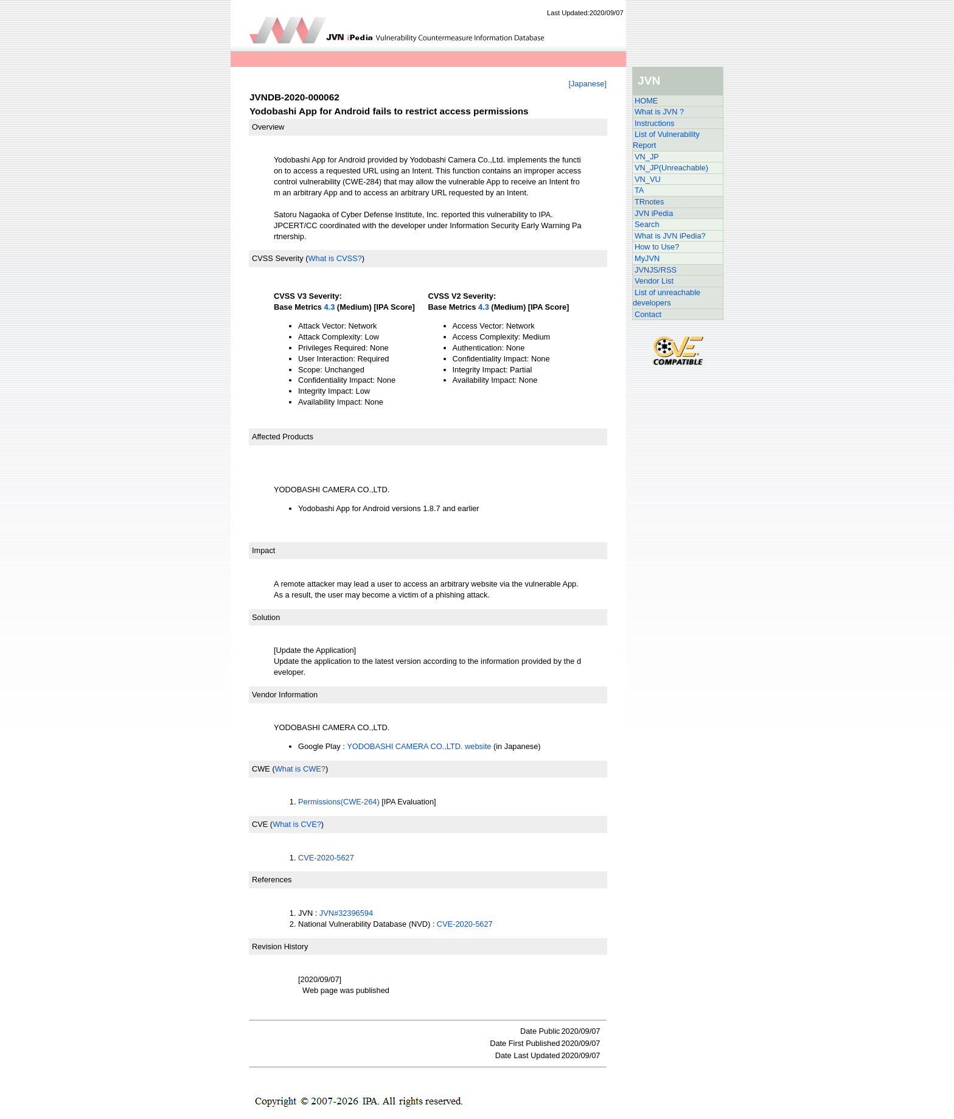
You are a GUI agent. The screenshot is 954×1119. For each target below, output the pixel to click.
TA (639, 190)
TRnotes (649, 201)
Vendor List (654, 280)
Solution (266, 617)
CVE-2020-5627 (326, 857)
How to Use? (657, 246)
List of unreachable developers (666, 298)
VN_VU (648, 179)
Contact (648, 314)
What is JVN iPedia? (670, 235)
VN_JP (647, 156)
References (271, 879)
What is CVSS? (334, 258)
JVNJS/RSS (656, 269)
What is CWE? (300, 768)
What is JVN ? (659, 111)
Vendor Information (285, 694)
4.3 (329, 307)
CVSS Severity (278, 258)
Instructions (654, 123)
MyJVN (647, 258)
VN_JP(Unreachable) (671, 167)
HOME (646, 100)
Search (647, 224)
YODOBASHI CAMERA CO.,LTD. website (419, 746)
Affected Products (282, 436)
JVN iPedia (654, 213)
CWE (261, 768)
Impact (263, 550)
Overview (268, 126)
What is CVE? (297, 824)
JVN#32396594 (346, 913)
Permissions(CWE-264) (339, 801)
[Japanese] (587, 83)
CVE (260, 824)
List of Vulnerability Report (666, 140)
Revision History (280, 946)
